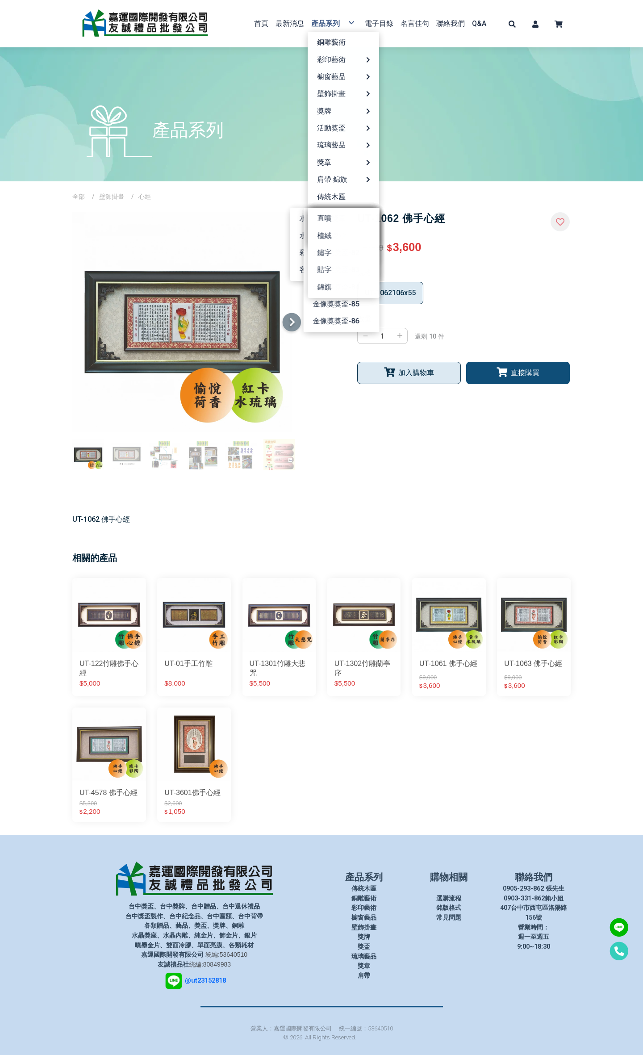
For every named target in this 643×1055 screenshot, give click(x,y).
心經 (144, 196)
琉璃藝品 (363, 956)
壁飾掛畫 (111, 196)
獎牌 (364, 937)
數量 (364, 318)
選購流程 (448, 898)
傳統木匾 (363, 888)
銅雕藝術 (363, 898)
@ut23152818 (205, 980)
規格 (364, 272)
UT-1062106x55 (390, 293)
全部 (78, 196)
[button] (512, 23)
